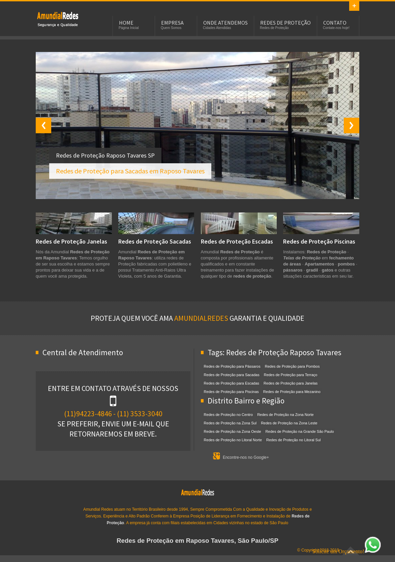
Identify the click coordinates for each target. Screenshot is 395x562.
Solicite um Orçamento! (346, 551)
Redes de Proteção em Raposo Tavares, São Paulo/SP (197, 540)
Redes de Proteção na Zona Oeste (232, 431)
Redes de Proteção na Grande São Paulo (300, 431)
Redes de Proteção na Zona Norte (285, 415)
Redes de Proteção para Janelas (290, 383)
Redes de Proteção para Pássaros (232, 366)
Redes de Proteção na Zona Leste (289, 423)
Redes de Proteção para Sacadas (232, 375)
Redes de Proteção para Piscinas (231, 392)
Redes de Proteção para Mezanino (292, 392)
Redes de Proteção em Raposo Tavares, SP (58, 19)
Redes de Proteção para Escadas (232, 383)
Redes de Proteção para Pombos (292, 366)
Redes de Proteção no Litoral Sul (293, 440)
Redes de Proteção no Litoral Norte (233, 440)
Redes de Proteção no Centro (228, 415)
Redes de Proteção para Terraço (290, 375)
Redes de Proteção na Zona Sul (230, 423)
